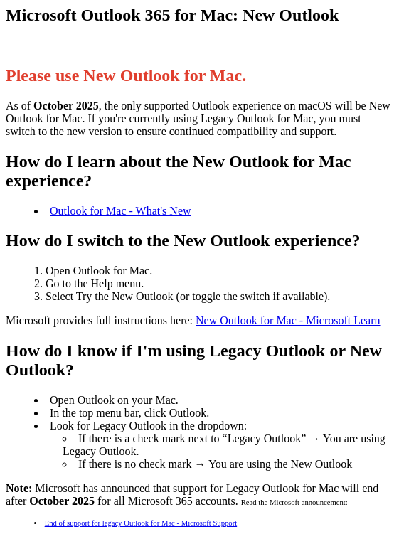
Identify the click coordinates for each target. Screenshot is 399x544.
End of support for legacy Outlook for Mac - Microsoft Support (141, 523)
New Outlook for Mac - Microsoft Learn (288, 320)
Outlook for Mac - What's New (120, 211)
